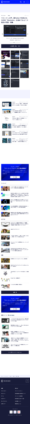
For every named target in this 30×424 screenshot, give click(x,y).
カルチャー (3, 398)
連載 (2, 388)
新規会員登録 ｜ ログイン (27, 1)
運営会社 (16, 388)
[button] (2, 34)
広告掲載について (18, 401)
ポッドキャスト (4, 401)
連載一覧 (15, 292)
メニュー (24, 1)
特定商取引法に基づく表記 (19, 398)
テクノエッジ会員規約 (19, 396)
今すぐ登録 (15, 177)
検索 (20, 1)
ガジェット (3, 393)
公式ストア (3, 403)
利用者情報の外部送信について (20, 393)
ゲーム (2, 396)
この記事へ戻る (15, 46)
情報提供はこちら (18, 403)
